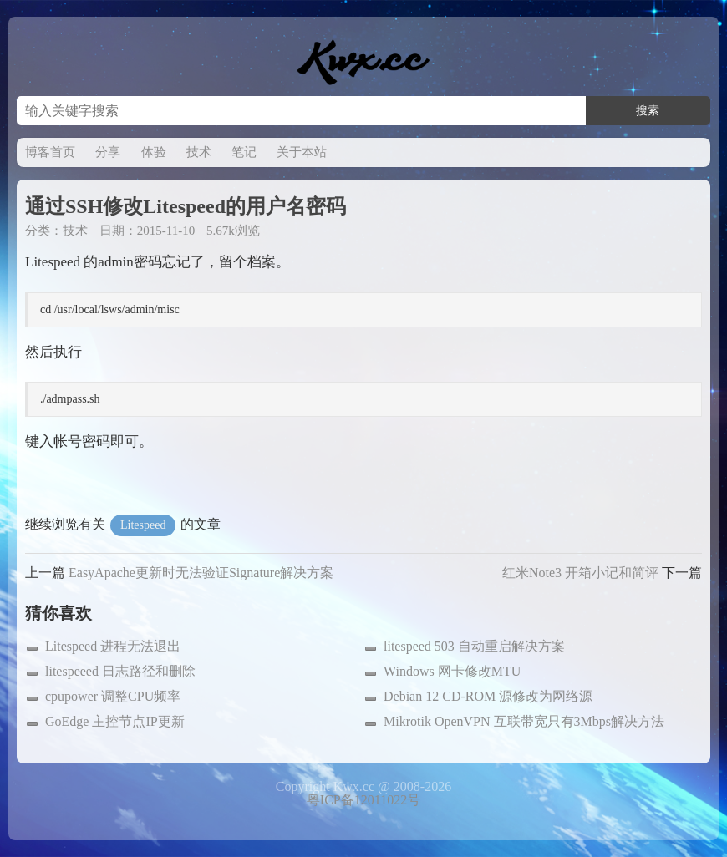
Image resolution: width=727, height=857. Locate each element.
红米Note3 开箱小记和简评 (580, 572)
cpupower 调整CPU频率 (112, 696)
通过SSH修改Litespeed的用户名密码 (185, 206)
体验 (153, 152)
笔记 (244, 152)
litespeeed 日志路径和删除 (120, 671)
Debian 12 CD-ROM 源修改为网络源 (488, 696)
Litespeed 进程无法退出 (112, 646)
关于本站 (302, 152)
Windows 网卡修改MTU (452, 671)
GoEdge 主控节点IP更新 (115, 721)
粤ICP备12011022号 (363, 800)
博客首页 (50, 152)
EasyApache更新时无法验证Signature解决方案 (201, 572)
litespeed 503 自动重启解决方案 (474, 646)
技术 (198, 152)
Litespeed (142, 525)
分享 (107, 152)
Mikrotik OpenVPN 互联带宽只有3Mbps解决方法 (524, 721)
